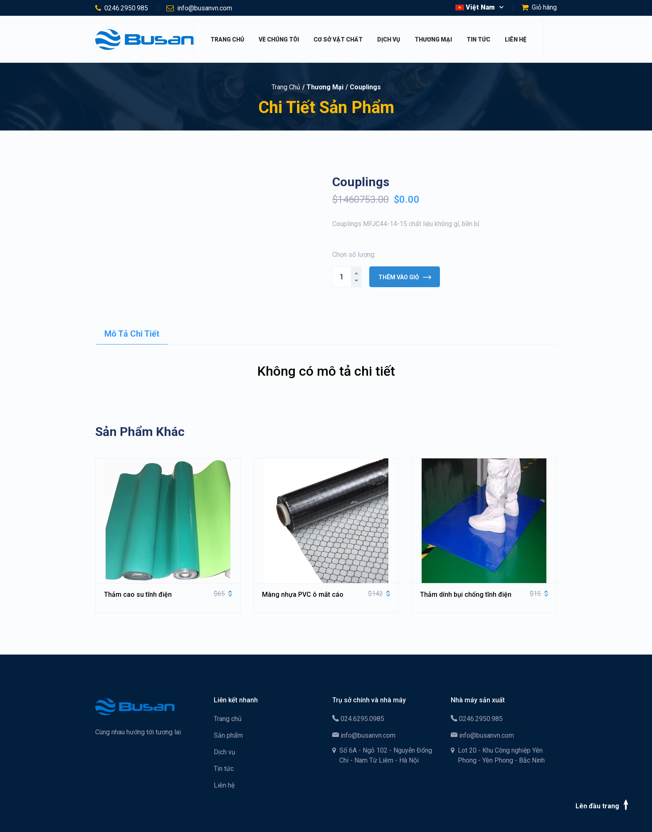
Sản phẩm (228, 735)
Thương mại (433, 39)
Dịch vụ (388, 39)
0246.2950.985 (126, 8)
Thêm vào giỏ (404, 277)
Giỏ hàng (544, 7)
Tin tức (478, 39)
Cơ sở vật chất (338, 39)
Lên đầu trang (603, 805)
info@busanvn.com (204, 8)
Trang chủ (227, 39)
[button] (479, 7)
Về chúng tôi (279, 39)
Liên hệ (515, 39)
